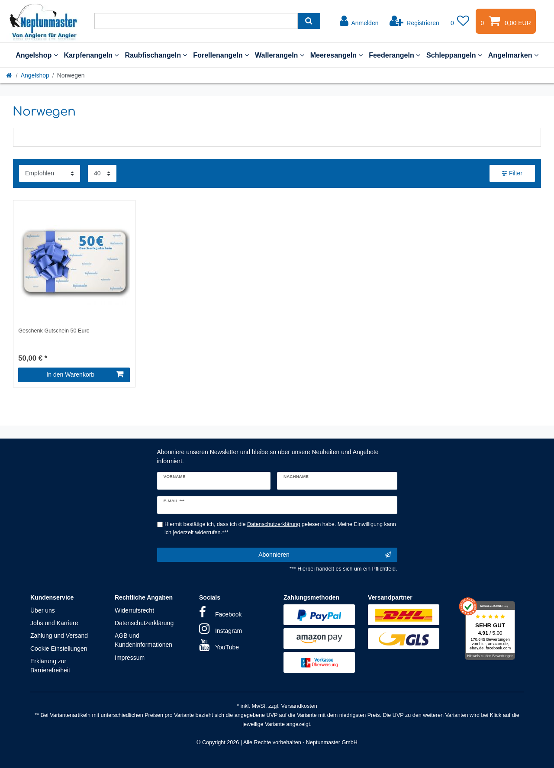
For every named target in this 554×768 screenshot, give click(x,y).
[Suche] (309, 21)
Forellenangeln (221, 55)
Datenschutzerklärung (144, 623)
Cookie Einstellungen (58, 648)
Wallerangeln (279, 55)
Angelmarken (513, 55)
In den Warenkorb (84, 374)
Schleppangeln (454, 55)
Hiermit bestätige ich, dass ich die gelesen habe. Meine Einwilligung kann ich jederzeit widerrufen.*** (280, 528)
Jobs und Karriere (54, 623)
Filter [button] (512, 173)
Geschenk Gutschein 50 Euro (54, 331)
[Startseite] (9, 75)
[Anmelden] (359, 21)
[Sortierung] (49, 173)
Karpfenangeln (91, 55)
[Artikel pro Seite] (102, 173)
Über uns (42, 610)
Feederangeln (394, 55)
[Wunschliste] (460, 21)
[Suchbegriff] (196, 21)
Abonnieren (324, 555)
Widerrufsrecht (134, 610)
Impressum (130, 657)
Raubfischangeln (156, 55)
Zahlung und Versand (59, 635)
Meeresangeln (336, 55)
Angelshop (37, 55)
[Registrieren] (414, 21)
